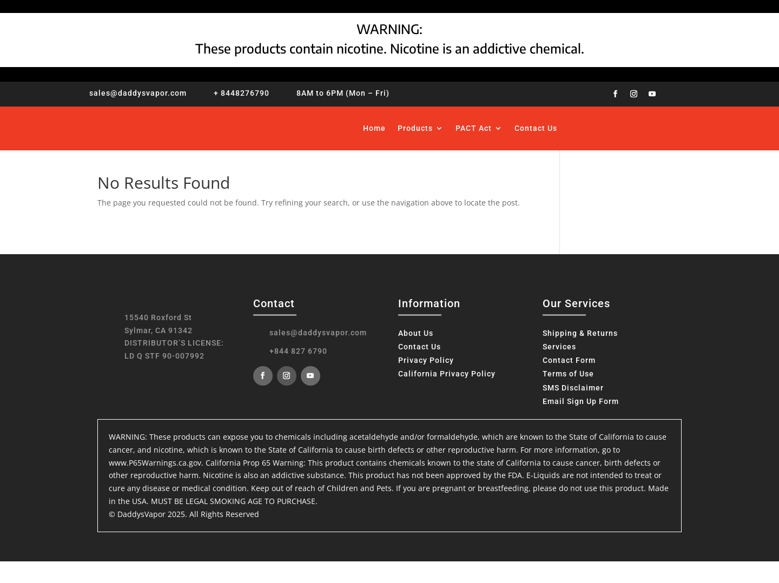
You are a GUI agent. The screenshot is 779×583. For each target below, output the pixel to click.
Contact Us (535, 128)
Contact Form (569, 360)
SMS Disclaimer (573, 387)
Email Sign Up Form (581, 401)
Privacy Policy (426, 360)
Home (374, 128)
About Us (415, 333)
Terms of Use (568, 373)
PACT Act (473, 128)
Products (415, 128)
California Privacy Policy (447, 373)
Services (559, 346)
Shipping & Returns (580, 333)
